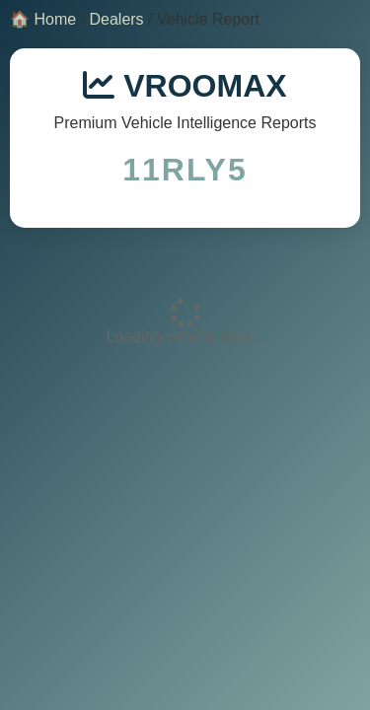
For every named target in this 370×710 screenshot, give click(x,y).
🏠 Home (43, 19)
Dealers (116, 19)
